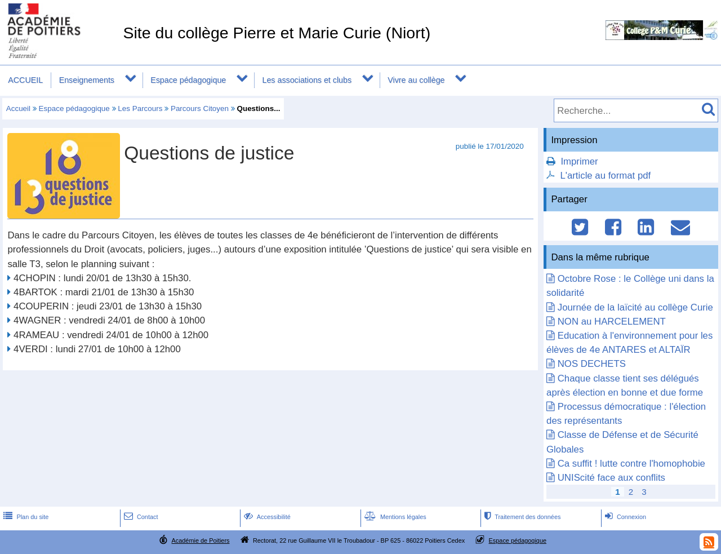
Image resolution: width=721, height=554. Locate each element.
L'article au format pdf (605, 175)
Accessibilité (266, 516)
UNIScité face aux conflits (611, 477)
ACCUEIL (25, 80)
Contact (140, 516)
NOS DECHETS (592, 363)
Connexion (624, 516)
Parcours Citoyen (200, 108)
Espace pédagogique (188, 80)
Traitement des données (521, 516)
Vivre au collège (416, 80)
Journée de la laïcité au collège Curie (635, 307)
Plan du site (24, 516)
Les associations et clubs (306, 80)
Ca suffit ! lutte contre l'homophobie (631, 463)
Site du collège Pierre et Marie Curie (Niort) (276, 33)
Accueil (18, 108)
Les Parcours (140, 108)
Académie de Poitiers (200, 540)
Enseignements (86, 80)
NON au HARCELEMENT (612, 321)
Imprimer (579, 161)
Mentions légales (394, 516)
